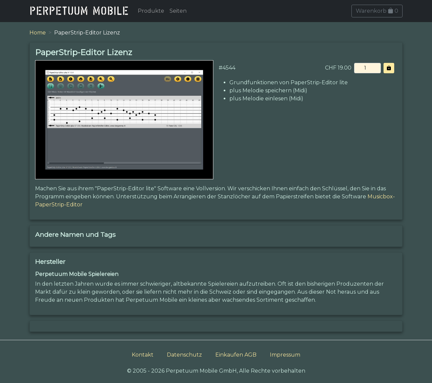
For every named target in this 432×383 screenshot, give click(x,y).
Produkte (151, 11)
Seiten (178, 11)
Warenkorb (377, 11)
